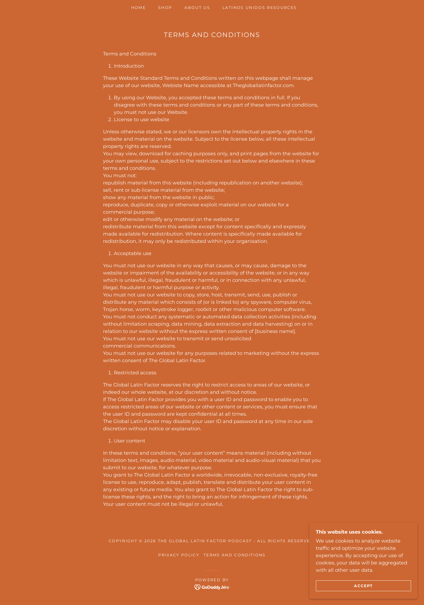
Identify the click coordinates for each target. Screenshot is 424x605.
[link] (212, 587)
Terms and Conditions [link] (235, 555)
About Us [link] (197, 7)
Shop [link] (165, 7)
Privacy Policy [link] (178, 555)
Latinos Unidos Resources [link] (260, 7)
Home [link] (138, 7)
